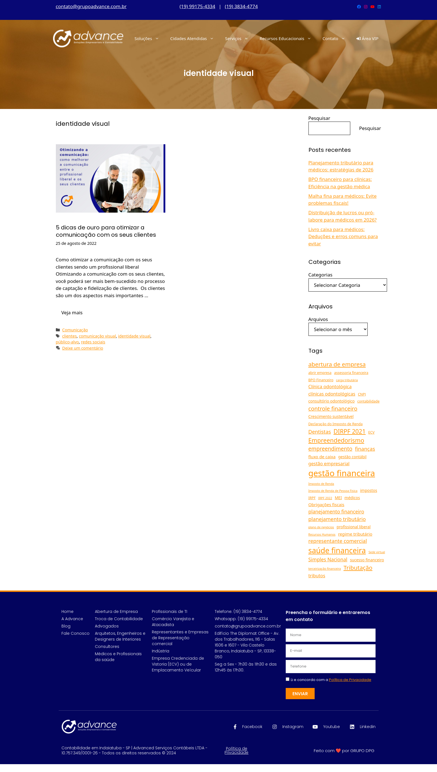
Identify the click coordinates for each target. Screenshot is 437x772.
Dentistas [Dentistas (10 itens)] (319, 431)
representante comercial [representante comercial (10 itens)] (337, 541)
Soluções (149, 38)
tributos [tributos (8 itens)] (316, 576)
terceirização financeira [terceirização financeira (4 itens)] (324, 569)
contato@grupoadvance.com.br (91, 6)
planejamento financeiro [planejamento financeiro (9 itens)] (336, 511)
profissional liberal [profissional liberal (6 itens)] (353, 526)
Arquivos (318, 319)
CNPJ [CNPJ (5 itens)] (362, 394)
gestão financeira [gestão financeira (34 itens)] (341, 473)
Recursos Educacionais (288, 38)
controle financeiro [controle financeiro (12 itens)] (333, 408)
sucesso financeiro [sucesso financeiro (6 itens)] (367, 559)
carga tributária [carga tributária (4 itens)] (347, 380)
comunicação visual (97, 336)
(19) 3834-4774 (241, 6)
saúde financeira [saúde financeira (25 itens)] (337, 550)
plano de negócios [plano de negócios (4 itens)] (321, 527)
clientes (69, 336)
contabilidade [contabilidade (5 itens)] (368, 401)
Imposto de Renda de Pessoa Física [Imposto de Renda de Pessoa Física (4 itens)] (333, 491)
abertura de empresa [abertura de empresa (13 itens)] (337, 364)
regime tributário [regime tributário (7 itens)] (355, 534)
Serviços (239, 38)
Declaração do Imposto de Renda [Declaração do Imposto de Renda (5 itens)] (335, 424)
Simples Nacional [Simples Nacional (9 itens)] (327, 559)
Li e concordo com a (331, 679)
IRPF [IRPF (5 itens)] (312, 498)
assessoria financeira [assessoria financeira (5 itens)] (351, 372)
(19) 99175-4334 (197, 6)
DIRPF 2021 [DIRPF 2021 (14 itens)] (349, 431)
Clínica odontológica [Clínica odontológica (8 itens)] (330, 386)
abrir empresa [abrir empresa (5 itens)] (319, 372)
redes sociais (93, 342)
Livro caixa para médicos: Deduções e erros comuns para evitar (343, 236)
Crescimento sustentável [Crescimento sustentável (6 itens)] (331, 416)
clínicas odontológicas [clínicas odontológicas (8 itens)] (331, 394)
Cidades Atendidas (194, 38)
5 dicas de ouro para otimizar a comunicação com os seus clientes (106, 231)
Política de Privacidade (236, 750)
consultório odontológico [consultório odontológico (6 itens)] (331, 401)
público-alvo (67, 342)
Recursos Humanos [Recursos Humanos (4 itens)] (322, 534)
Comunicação (75, 329)
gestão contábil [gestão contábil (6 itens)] (352, 456)
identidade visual (134, 336)
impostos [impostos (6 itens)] (368, 490)
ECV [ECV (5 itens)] (371, 432)
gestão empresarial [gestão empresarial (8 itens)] (329, 464)
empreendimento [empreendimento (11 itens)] (330, 448)
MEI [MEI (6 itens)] (338, 497)
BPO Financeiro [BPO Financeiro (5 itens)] (320, 380)
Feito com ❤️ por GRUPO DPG (344, 751)
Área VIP (367, 38)
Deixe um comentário (82, 348)
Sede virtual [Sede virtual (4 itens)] (377, 552)
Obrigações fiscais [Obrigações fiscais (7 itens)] (326, 504)
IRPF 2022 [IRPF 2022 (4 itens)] (325, 498)
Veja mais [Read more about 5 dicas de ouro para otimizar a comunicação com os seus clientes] (72, 312)
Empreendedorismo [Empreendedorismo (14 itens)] (336, 440)
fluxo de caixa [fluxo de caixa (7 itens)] (322, 456)
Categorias (320, 274)
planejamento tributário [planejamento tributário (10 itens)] (337, 519)
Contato (336, 38)
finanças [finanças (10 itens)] (365, 448)
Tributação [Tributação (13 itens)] (358, 567)
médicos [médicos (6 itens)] (352, 497)
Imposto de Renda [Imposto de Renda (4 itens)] (321, 484)
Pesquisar (319, 118)
